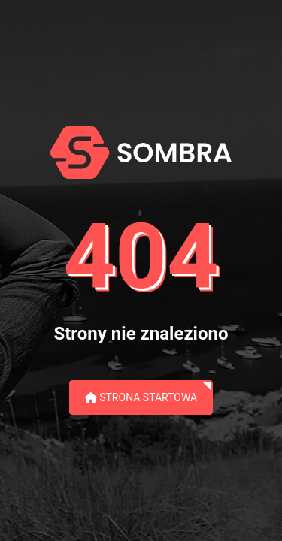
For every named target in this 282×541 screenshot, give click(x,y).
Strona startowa (141, 397)
